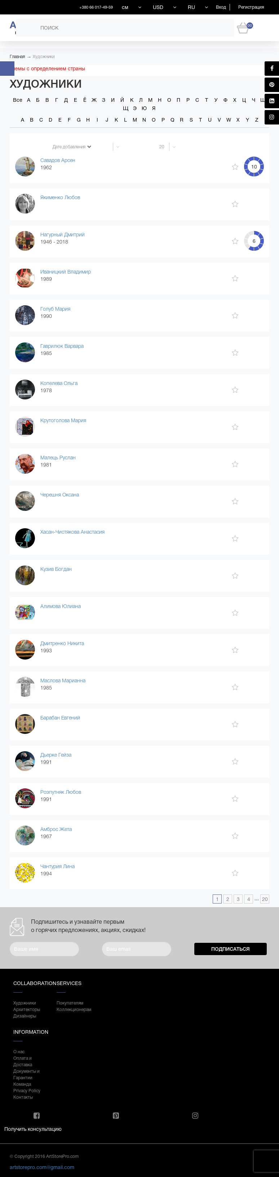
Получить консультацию (33, 1129)
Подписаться (230, 949)
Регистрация (251, 7)
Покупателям (70, 1003)
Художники (43, 56)
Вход (221, 7)
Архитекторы (26, 1009)
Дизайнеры (24, 1016)
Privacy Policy (26, 1090)
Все (17, 100)
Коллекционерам (71, 1009)
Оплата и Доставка (22, 1061)
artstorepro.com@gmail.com (42, 1167)
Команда (22, 1084)
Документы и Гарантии (26, 1074)
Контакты (23, 1097)
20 (265, 899)
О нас (19, 1051)
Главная (17, 56)
